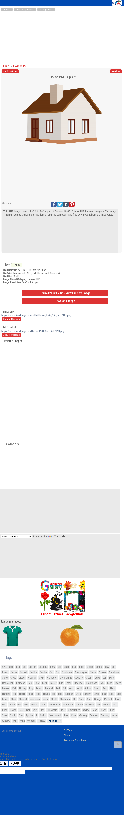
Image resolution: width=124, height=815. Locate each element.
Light (111, 693)
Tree (66, 715)
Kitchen (69, 693)
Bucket (23, 672)
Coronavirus (66, 677)
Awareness (7, 666)
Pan (4, 704)
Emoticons (91, 683)
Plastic (34, 704)
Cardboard (67, 672)
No (74, 699)
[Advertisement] (62, 37)
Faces (118, 683)
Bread (5, 672)
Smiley (85, 710)
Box (114, 666)
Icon (60, 693)
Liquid (5, 699)
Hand (112, 688)
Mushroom (65, 699)
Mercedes (34, 699)
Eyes (102, 683)
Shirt (35, 710)
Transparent (55, 715)
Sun (21, 715)
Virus (73, 715)
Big (59, 666)
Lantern (87, 693)
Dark (111, 677)
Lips (119, 693)
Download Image (65, 301)
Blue (74, 666)
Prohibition (54, 704)
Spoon (103, 710)
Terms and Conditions (75, 740)
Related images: (13, 341)
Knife (78, 693)
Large (96, 693)
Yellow (41, 720)
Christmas (114, 672)
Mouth (54, 699)
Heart (22, 693)
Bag (18, 666)
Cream (88, 677)
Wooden (31, 720)
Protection (67, 704)
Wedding (104, 715)
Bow (106, 666)
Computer (52, 677)
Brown (14, 672)
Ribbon (106, 704)
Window (6, 720)
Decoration (7, 683)
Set (28, 710)
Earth (44, 683)
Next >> (115, 71)
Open (89, 699)
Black (66, 666)
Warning (83, 715)
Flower (38, 688)
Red (99, 704)
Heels (30, 693)
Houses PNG (20, 66)
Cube (97, 677)
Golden (87, 688)
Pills (19, 704)
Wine (15, 720)
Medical (23, 699)
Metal (45, 699)
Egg (61, 683)
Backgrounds (46, 9)
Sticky (13, 715)
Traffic (43, 715)
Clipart (5, 66)
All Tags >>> (54, 720)
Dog (30, 683)
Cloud (13, 677)
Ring (115, 704)
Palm (117, 699)
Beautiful (43, 666)
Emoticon (79, 683)
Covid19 (78, 677)
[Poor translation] (15, 763)
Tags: (7, 657)
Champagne (81, 672)
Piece (12, 704)
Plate (43, 704)
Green (97, 688)
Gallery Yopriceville (25, 9)
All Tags (68, 730)
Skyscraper (74, 710)
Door (37, 683)
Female (6, 688)
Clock (5, 677)
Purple (79, 704)
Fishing (22, 688)
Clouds (22, 677)
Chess (93, 672)
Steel (5, 715)
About (67, 735)
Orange (97, 699)
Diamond (20, 683)
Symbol (29, 715)
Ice (54, 693)
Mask (13, 699)
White (115, 715)
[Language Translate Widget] (16, 536)
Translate (57, 536)
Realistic (89, 704)
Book (81, 666)
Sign (42, 710)
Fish (14, 688)
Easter (53, 683)
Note (81, 699)
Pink (26, 704)
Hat (15, 693)
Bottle (99, 666)
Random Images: (11, 621)
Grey (105, 688)
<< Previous (10, 71)
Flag (31, 688)
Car (57, 672)
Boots (90, 666)
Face (109, 683)
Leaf (104, 693)
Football (49, 688)
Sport (112, 710)
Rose (4, 710)
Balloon (32, 666)
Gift (65, 688)
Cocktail (32, 677)
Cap (51, 672)
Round (13, 710)
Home (7, 9)
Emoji (68, 683)
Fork (58, 688)
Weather (93, 715)
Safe (21, 710)
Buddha (33, 672)
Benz (52, 666)
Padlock (108, 699)
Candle (43, 672)
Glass (72, 688)
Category (11, 444)
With (22, 720)
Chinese (103, 672)
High (38, 693)
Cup (105, 677)
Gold (79, 688)
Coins (42, 677)
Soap (94, 710)
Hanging (6, 693)
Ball (24, 666)
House (17, 265)
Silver (63, 710)
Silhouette (52, 710)
